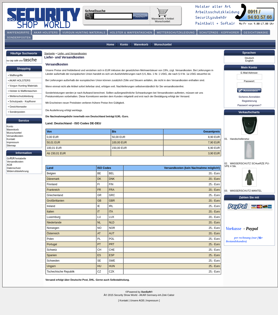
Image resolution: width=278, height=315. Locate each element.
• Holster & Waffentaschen (22, 91)
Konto (124, 44)
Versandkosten (15, 136)
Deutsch (249, 58)
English (249, 60)
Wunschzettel (163, 44)
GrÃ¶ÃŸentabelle (16, 158)
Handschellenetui (239, 139)
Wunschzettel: (163, 21)
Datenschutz (14, 168)
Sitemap (11, 145)
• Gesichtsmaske (17, 106)
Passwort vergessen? (249, 105)
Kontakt (11, 139)
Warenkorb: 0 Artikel (162, 18)
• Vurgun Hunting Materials (23, 85)
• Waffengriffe (15, 75)
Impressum (13, 142)
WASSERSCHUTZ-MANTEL (246, 190)
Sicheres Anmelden (249, 96)
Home (110, 44)
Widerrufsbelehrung (18, 171)
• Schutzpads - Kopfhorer (22, 101)
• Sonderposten (16, 111)
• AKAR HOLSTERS (19, 80)
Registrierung (249, 101)
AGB (9, 164)
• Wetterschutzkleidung (20, 96)
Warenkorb (141, 44)
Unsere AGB (137, 300)
